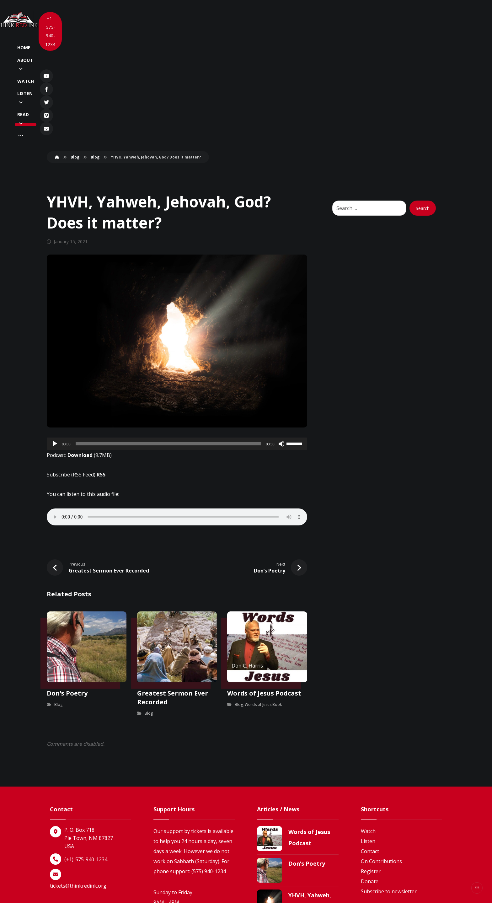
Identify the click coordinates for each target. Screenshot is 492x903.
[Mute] (281, 338)
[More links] (270, 20)
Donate (369, 775)
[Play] (55, 338)
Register (371, 765)
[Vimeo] (372, 18)
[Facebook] (342, 18)
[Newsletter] (388, 18)
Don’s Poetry (306, 757)
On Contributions (381, 755)
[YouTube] (326, 18)
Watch (368, 725)
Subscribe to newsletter (389, 785)
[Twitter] (357, 18)
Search (423, 102)
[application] (177, 337)
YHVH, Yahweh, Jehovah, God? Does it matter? (311, 800)
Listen (368, 735)
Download (80, 349)
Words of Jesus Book (263, 598)
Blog (58, 598)
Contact (370, 745)
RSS (101, 368)
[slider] (168, 337)
